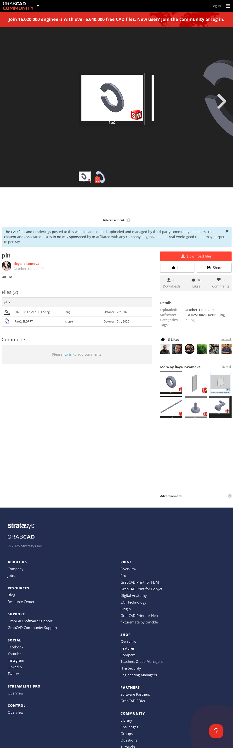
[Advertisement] (117, 203)
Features (127, 648)
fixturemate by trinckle (139, 622)
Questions (128, 740)
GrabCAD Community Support (32, 627)
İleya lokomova (26, 263)
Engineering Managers (138, 674)
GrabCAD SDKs (132, 700)
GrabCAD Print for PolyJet (141, 588)
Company (15, 568)
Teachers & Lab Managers (141, 661)
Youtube (14, 653)
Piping (190, 319)
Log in (216, 6)
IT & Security (130, 668)
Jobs (11, 575)
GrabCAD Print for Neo (139, 615)
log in (67, 354)
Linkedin (15, 666)
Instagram (16, 660)
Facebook (15, 647)
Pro (123, 575)
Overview (15, 693)
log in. (217, 19)
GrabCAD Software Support (30, 620)
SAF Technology (133, 602)
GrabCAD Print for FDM (139, 582)
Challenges (129, 726)
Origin (125, 608)
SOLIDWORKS (195, 314)
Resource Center (21, 601)
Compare (128, 654)
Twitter (13, 673)
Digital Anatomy (133, 595)
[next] (221, 101)
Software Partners (135, 694)
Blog (11, 594)
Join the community (182, 19)
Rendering (216, 314)
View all (227, 339)
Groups (126, 733)
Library (126, 720)
